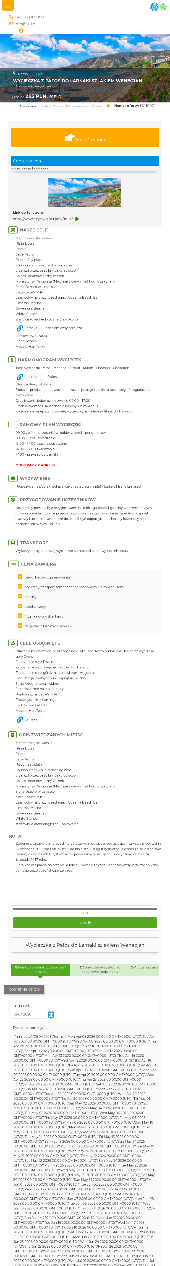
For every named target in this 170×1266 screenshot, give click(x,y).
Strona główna (28, 106)
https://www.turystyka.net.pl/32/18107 (43, 219)
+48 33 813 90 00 (31, 17)
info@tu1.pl (26, 23)
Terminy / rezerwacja (85, 138)
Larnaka (31, 328)
